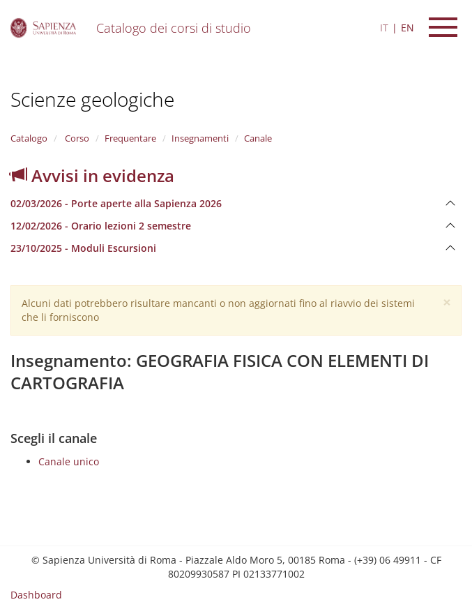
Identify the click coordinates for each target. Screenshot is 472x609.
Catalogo (28, 138)
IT (384, 27)
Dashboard (36, 594)
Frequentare (130, 138)
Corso (76, 138)
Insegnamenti (200, 138)
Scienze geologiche (92, 99)
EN (407, 27)
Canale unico (68, 461)
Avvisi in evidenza (92, 175)
